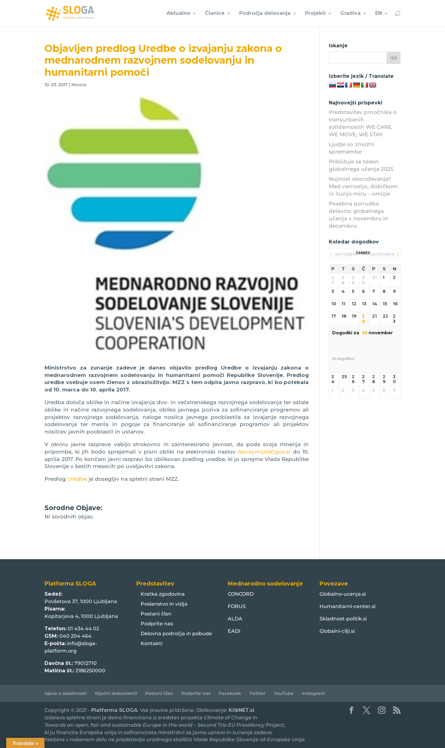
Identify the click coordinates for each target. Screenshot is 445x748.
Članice (215, 13)
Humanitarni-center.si (347, 606)
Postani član (156, 614)
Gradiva (350, 13)
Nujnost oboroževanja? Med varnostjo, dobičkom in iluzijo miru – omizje (363, 186)
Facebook (230, 693)
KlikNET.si (241, 710)
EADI (234, 631)
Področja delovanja (264, 13)
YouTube (284, 693)
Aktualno (178, 13)
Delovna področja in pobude (176, 633)
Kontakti (152, 643)
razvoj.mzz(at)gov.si (264, 452)
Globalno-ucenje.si (343, 594)
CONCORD (241, 594)
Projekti (315, 13)
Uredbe (77, 479)
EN (378, 13)
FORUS (237, 606)
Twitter (257, 693)
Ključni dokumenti (116, 693)
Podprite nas (157, 624)
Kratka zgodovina (163, 594)
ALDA (235, 619)
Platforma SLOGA (114, 710)
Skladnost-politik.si (343, 619)
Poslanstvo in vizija (164, 604)
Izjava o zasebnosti (65, 693)
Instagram (313, 693)
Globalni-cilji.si (337, 631)
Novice (79, 84)
